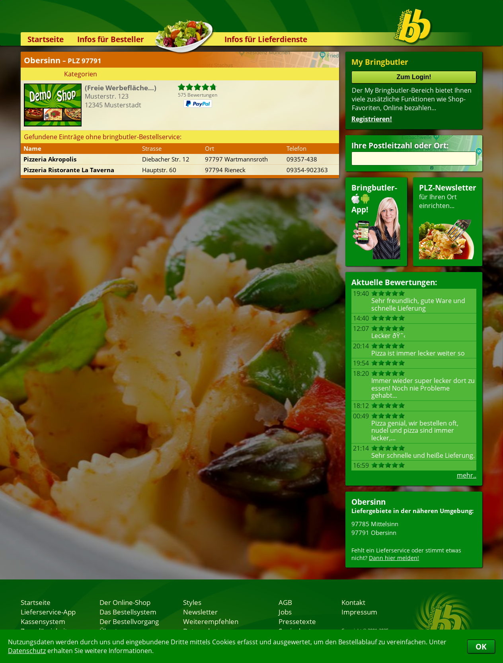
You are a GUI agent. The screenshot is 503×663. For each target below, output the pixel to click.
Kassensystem (43, 621)
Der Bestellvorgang (129, 621)
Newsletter (200, 611)
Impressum (359, 611)
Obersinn (368, 502)
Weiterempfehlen (210, 621)
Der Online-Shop (124, 602)
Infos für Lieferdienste (265, 39)
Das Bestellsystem (127, 611)
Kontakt (353, 602)
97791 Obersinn (373, 533)
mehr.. (466, 475)
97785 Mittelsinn (374, 524)
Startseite (45, 39)
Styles (192, 602)
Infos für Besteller (110, 39)
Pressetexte (297, 621)
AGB (285, 602)
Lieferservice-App (48, 611)
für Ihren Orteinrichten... (447, 221)
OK (481, 646)
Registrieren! (371, 119)
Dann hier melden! (394, 558)
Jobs (285, 611)
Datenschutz (27, 650)
